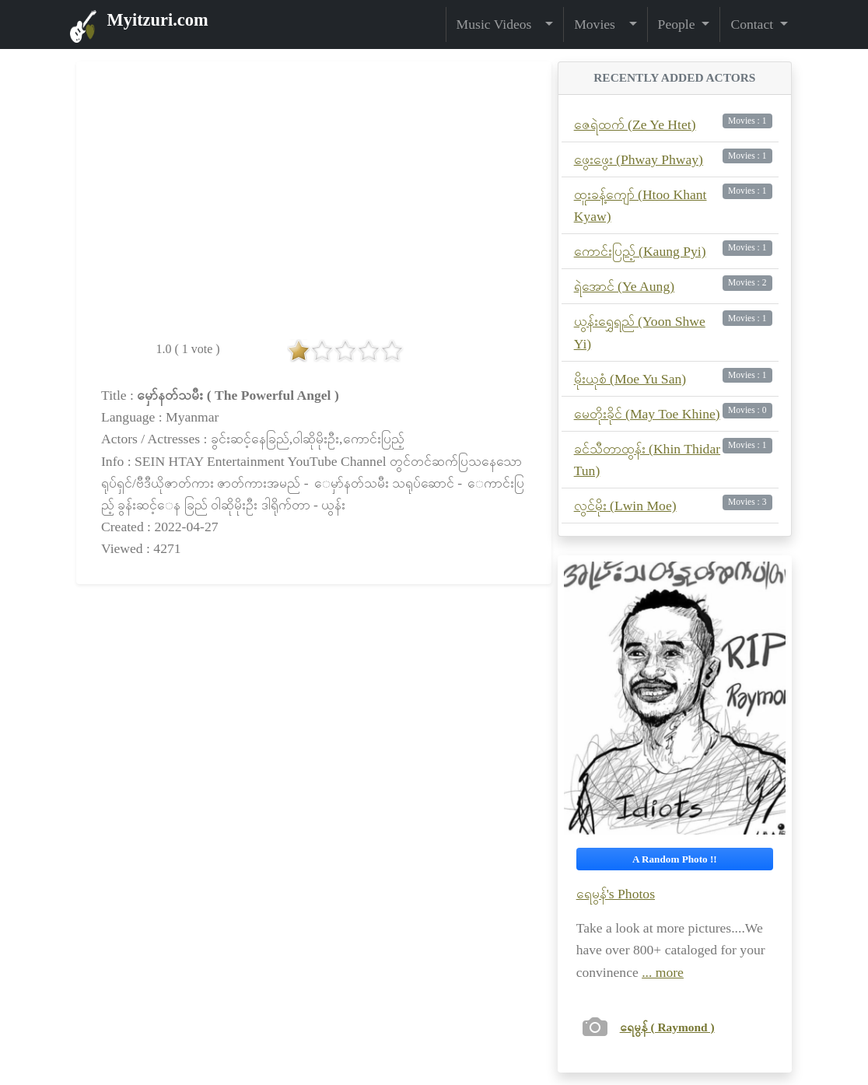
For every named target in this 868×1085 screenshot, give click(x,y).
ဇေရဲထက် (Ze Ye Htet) (635, 124)
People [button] (678, 24)
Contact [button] (753, 24)
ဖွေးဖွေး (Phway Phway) (638, 159)
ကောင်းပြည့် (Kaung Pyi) (640, 251)
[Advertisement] (313, 730)
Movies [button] (599, 24)
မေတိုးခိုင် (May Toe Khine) (647, 414)
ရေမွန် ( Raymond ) (667, 1027)
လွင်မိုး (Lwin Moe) (625, 505)
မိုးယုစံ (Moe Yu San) (630, 379)
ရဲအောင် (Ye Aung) (624, 286)
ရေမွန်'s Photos (615, 893)
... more (663, 972)
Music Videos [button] (499, 24)
